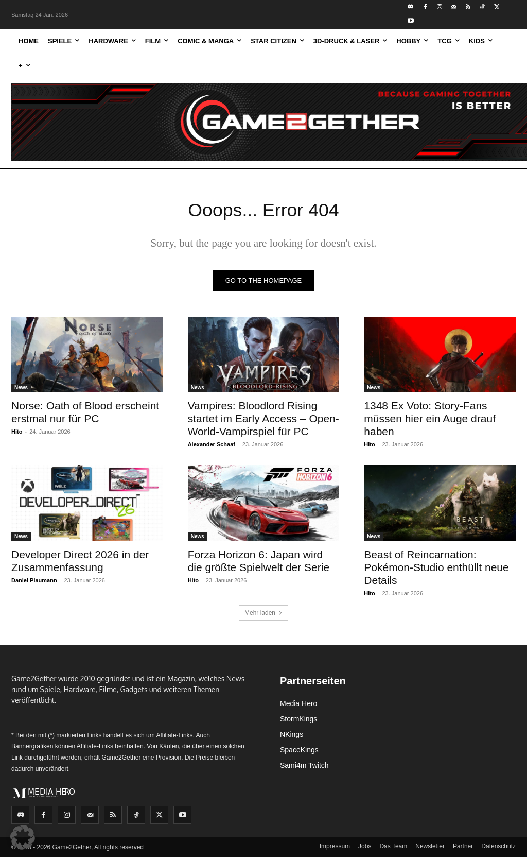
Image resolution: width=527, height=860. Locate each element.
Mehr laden (263, 616)
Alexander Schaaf (211, 447)
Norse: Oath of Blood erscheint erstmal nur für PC (85, 415)
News (21, 390)
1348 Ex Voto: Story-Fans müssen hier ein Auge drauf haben (430, 421)
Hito (16, 435)
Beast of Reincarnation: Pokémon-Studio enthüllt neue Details (436, 570)
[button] (22, 837)
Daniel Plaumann (34, 583)
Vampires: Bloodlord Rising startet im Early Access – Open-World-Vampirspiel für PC (263, 421)
